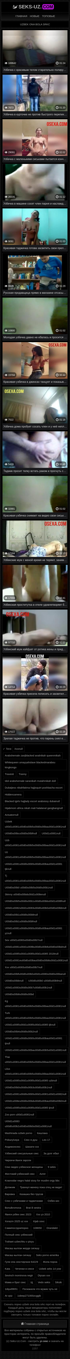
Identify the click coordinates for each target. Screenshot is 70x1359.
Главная (21, 16)
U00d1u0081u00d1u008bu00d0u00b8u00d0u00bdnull (35, 946)
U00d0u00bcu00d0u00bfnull (21, 833)
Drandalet (52, 1227)
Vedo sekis (44, 1282)
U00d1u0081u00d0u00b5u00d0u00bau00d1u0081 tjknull (33, 866)
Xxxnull (18, 748)
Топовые (48, 16)
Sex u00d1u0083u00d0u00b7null (23, 940)
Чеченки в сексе (24, 1268)
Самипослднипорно (16, 1227)
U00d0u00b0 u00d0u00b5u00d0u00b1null (29, 887)
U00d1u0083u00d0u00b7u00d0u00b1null (28, 987)
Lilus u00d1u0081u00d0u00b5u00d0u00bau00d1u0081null (35, 1071)
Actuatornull (11, 814)
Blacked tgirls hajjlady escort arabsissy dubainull (32, 801)
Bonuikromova (13, 1207)
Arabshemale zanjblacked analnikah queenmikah (33, 755)
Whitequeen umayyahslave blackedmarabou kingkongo (30, 765)
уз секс (44, 1341)
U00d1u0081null (51, 833)
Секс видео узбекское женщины (24, 1166)
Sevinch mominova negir (19, 1275)
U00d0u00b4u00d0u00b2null (21, 1031)
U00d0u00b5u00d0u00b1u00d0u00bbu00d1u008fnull (35, 901)
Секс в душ (30, 1139)
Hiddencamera (13, 794)
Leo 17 (46, 1139)
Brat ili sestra (33, 1207)
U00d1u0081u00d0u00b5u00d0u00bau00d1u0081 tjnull (33, 1041)
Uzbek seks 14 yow (50, 1268)
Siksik (58, 1282)
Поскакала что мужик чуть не (39, 1289)
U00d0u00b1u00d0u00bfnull (21, 921)
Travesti (9, 774)
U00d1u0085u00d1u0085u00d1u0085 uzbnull (31, 1080)
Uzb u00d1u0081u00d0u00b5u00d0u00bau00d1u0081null (35, 843)
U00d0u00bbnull (14, 980)
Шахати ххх (32, 1146)
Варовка (10, 1194)
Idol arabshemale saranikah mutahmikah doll (30, 780)
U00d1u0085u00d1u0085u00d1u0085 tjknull (30, 1024)
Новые (35, 16)
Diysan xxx (44, 1275)
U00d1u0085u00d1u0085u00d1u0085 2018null (32, 953)
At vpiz (8, 1295)
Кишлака (42, 1133)
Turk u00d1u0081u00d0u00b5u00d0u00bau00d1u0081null (35, 1015)
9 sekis (52, 1166)
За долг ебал (51, 1153)
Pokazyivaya (12, 1139)
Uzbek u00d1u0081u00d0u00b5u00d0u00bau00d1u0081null (35, 824)
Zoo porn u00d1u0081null (19, 1114)
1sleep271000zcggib (29, 1295)
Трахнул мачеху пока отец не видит (41, 1187)
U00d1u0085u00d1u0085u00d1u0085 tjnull (29, 1107)
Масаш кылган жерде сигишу (22, 1248)
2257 (35, 1348)
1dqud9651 (11, 1289)
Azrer (43, 1173)
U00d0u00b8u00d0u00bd (19, 994)
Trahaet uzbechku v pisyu (19, 1241)
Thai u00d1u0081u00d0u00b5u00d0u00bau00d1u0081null (35, 1059)
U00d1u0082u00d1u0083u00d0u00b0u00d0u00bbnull (35, 907)
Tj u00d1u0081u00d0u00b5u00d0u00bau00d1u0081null (35, 878)
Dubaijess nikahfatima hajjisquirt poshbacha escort (33, 787)
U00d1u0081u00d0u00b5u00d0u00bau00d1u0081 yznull (33, 931)
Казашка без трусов (31, 1194)
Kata (7, 1268)
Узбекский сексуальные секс (22, 1153)
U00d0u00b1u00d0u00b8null (21, 914)
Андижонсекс (13, 1146)
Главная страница (35, 1323)
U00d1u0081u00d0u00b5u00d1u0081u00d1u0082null (35, 1094)
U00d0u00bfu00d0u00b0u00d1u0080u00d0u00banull (35, 973)
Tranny (23, 774)
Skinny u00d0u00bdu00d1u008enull (25, 894)
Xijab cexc (38, 1221)
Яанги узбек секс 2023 (18, 1214)
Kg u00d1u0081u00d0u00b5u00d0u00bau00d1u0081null (35, 1004)
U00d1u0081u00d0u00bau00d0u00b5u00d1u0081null (35, 1050)
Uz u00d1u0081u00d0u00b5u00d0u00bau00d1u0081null (35, 855)
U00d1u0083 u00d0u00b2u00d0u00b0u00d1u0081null (28, 1124)
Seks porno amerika (47, 1255)
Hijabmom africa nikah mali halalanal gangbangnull (34, 808)
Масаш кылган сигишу (18, 1255)
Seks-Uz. (36, 6)
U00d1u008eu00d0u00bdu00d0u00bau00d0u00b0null (35, 1100)
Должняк (10, 1187)
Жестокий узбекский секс (20, 1173)
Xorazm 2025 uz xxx (16, 1221)
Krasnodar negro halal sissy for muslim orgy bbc (32, 1180)
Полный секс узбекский (19, 1234)
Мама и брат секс (15, 1282)
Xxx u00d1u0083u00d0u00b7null (23, 967)
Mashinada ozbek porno (18, 1133)
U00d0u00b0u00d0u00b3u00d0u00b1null (28, 1087)
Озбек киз (53, 1200)
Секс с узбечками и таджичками (24, 1200)
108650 (37, 1227)
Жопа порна (50, 1261)
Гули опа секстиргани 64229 (21, 1261)
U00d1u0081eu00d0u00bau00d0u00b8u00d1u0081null (36, 960)
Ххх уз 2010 (43, 1214)
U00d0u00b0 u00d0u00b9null (45, 980)
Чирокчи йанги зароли (18, 1160)
